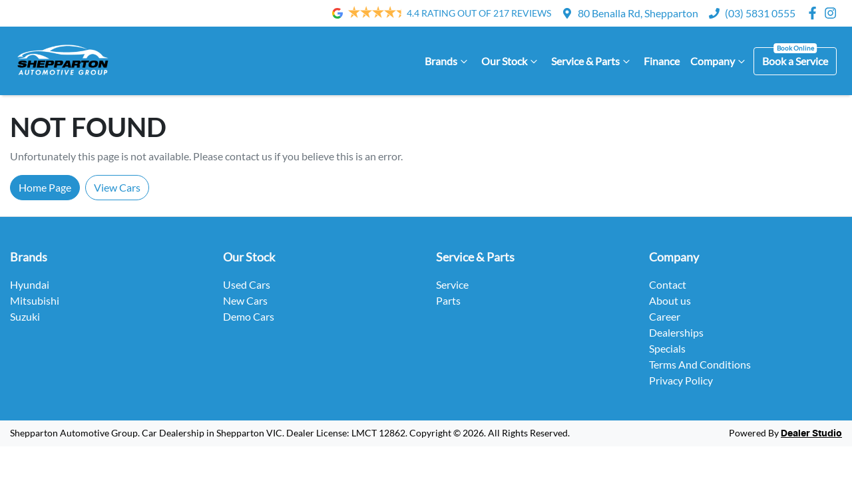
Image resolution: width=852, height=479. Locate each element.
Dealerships (676, 332)
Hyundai (29, 284)
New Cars (245, 300)
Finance (662, 61)
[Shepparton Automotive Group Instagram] (833, 13)
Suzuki (25, 316)
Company (719, 61)
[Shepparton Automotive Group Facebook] (815, 13)
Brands (448, 61)
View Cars (117, 187)
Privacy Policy (681, 380)
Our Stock (510, 61)
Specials (667, 348)
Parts (448, 300)
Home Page (45, 187)
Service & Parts (592, 61)
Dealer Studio (811, 433)
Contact (667, 284)
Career (664, 316)
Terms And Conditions (700, 364)
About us (670, 300)
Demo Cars (248, 316)
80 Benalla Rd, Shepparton (638, 13)
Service (452, 284)
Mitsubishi (34, 300)
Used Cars (246, 284)
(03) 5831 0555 (760, 13)
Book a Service (795, 61)
